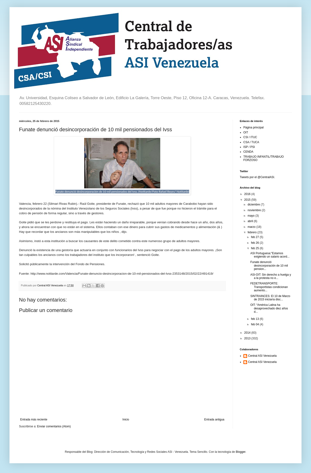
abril (251, 221)
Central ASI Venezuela (262, 355)
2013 (247, 338)
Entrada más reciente (33, 419)
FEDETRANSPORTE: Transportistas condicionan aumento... (269, 287)
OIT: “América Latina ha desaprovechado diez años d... (269, 308)
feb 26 (255, 242)
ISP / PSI (249, 147)
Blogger (240, 451)
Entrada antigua (214, 419)
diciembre (254, 204)
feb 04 (255, 324)
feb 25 (255, 248)
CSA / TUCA (251, 142)
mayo (251, 215)
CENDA (248, 151)
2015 (247, 199)
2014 (247, 332)
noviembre (255, 210)
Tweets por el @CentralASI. (257, 177)
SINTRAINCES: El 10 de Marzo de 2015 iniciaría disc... (270, 297)
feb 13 (255, 319)
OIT (245, 132)
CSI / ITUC (250, 137)
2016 (247, 194)
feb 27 (255, 237)
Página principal (253, 127)
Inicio (126, 419)
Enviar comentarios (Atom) (54, 426)
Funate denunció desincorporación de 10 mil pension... (269, 265)
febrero (252, 232)
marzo (252, 227)
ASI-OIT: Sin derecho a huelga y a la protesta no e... (270, 276)
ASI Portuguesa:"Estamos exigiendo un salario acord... (269, 255)
